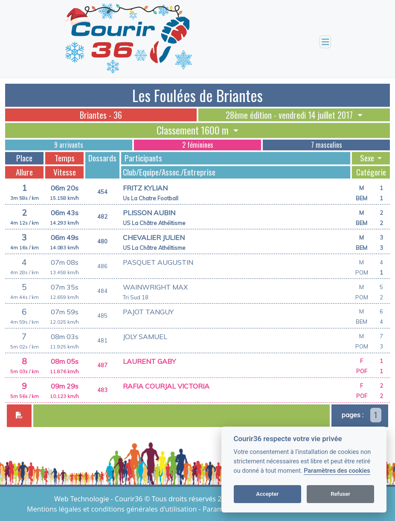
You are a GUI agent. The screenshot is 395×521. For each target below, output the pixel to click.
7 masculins (326, 145)
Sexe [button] (368, 158)
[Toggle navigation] (325, 42)
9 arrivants (68, 145)
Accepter (267, 494)
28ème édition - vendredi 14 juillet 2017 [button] (290, 114)
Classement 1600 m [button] (194, 130)
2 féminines (197, 145)
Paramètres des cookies (337, 470)
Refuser (340, 494)
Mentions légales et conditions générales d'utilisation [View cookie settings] (112, 509)
